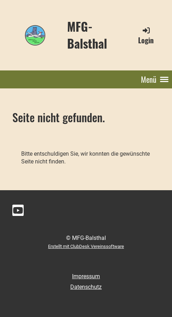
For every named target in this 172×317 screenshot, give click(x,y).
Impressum (86, 276)
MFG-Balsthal (87, 34)
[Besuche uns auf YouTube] (18, 212)
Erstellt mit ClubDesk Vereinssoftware (86, 246)
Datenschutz (86, 287)
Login (146, 35)
